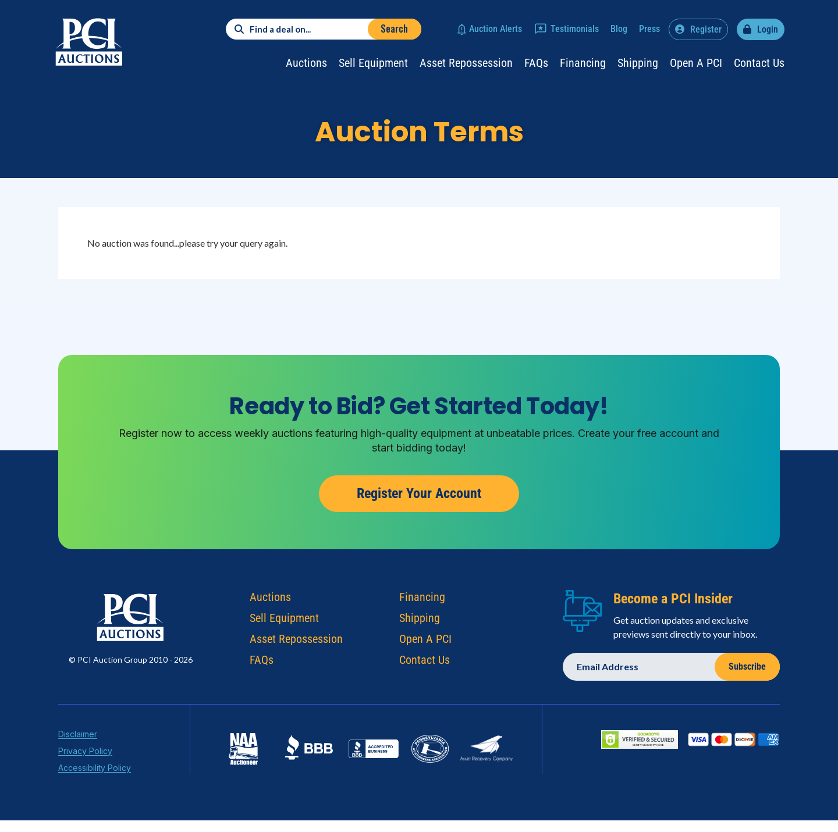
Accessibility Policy (94, 771)
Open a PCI (696, 63)
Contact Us (759, 63)
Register (706, 29)
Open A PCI (425, 642)
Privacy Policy (85, 754)
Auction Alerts (495, 28)
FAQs (536, 63)
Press (649, 28)
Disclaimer (77, 737)
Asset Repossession (466, 63)
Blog (618, 28)
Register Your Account (419, 493)
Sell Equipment (373, 63)
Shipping (637, 63)
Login (767, 29)
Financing (583, 63)
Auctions (306, 63)
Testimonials (575, 28)
